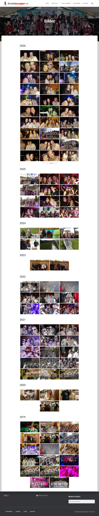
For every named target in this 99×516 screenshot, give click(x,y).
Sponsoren (76, 3)
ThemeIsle (92, 512)
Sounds (18, 511)
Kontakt (85, 3)
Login (25, 511)
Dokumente (9, 511)
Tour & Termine (65, 3)
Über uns (55, 3)
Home (47, 3)
